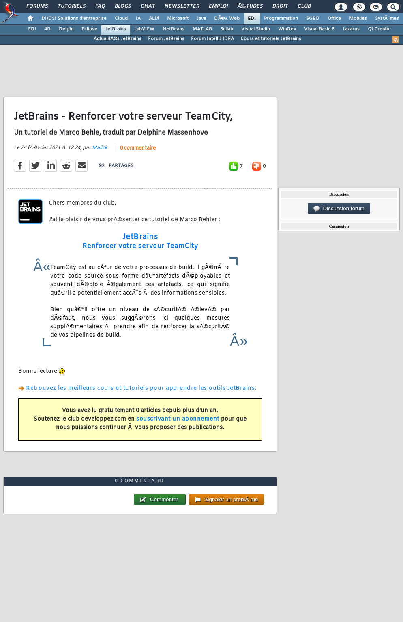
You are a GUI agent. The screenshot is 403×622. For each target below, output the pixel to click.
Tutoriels (71, 6)
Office (334, 18)
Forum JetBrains (166, 39)
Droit (280, 6)
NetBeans (173, 29)
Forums (37, 6)
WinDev (287, 29)
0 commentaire (138, 148)
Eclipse (89, 29)
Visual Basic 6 (319, 29)
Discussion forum (338, 208)
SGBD (312, 18)
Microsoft (178, 18)
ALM (154, 18)
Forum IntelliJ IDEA (212, 39)
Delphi (66, 29)
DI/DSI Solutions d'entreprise (74, 18)
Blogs (123, 6)
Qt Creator (379, 29)
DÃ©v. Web (227, 18)
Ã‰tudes (250, 6)
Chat (148, 6)
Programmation (281, 18)
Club (304, 6)
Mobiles (358, 18)
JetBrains (115, 29)
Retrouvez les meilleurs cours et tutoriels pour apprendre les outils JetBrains (140, 388)
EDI (252, 18)
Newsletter (182, 6)
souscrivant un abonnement (177, 419)
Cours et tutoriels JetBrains (270, 39)
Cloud (121, 18)
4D (47, 29)
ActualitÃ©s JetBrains (117, 39)
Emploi (218, 6)
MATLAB (202, 29)
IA (138, 18)
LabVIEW (144, 29)
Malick (99, 148)
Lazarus (351, 29)
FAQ (100, 6)
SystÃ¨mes (387, 18)
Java (201, 18)
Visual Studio (255, 29)
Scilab (226, 29)
